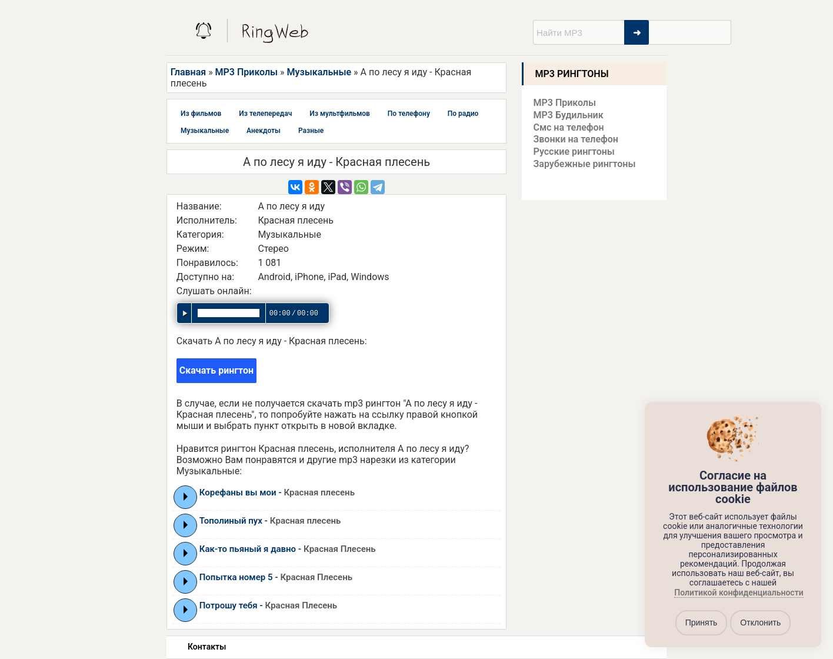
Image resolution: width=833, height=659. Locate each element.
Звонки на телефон (576, 139)
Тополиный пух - (270, 520)
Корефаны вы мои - (277, 492)
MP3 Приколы (246, 72)
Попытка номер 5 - (275, 577)
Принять (701, 622)
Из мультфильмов (339, 113)
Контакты (207, 646)
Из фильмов (201, 113)
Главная (188, 72)
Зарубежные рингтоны (585, 163)
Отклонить (760, 622)
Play (186, 496)
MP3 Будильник (569, 115)
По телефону (409, 113)
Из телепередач (265, 113)
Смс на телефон (569, 127)
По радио (463, 113)
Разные (311, 131)
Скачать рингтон (216, 370)
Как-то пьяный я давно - (287, 549)
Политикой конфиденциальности (738, 592)
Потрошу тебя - (268, 605)
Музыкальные (319, 72)
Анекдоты (263, 131)
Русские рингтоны (574, 151)
